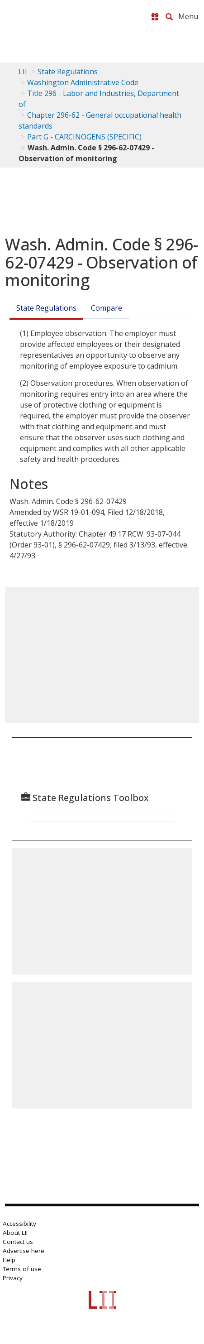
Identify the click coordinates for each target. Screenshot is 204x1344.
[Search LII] (169, 17)
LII (23, 72)
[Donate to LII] (154, 17)
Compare (106, 308)
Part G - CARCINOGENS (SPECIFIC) (84, 137)
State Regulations (68, 72)
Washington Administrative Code (82, 82)
